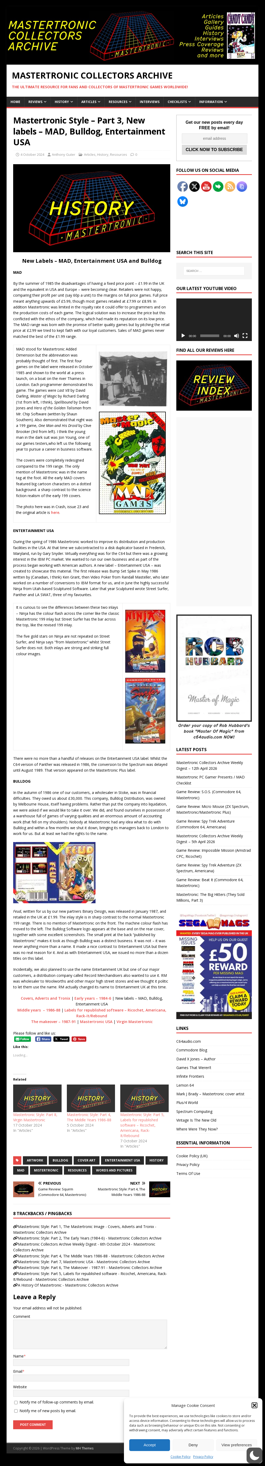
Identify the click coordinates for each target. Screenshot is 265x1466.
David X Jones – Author (196, 1058)
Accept (150, 1445)
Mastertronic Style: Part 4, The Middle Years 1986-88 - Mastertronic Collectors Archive (91, 1255)
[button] (254, 1405)
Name (18, 1356)
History (62, 102)
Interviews (149, 102)
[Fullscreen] (245, 335)
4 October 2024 (32, 154)
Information (211, 102)
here (55, 512)
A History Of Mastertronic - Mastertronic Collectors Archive (68, 1285)
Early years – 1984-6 (92, 998)
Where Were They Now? (197, 1129)
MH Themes (84, 1448)
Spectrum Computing (194, 1111)
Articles (88, 102)
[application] (214, 319)
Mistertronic (46, 1170)
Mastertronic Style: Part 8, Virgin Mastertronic (35, 1117)
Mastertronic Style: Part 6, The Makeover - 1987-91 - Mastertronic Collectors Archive (90, 1267)
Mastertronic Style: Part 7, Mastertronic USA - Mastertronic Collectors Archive (84, 1261)
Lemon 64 (185, 1085)
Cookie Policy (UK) (192, 1155)
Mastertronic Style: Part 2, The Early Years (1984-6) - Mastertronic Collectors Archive (90, 1238)
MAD (20, 1170)
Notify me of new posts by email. (47, 1410)
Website (20, 1386)
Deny (193, 1445)
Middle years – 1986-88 (38, 1010)
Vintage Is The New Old (196, 1120)
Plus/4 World (187, 1102)
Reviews (35, 102)
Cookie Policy (181, 1456)
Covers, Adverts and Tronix (45, 998)
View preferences (237, 1445)
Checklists (177, 102)
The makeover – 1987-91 (53, 1021)
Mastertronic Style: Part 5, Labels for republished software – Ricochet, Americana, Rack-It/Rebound (142, 1125)
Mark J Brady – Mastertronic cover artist (210, 1093)
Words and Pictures (114, 1170)
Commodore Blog (191, 1049)
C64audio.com (188, 1041)
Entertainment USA (122, 1160)
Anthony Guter (63, 154)
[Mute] (236, 335)
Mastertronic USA (96, 1021)
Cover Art (87, 1160)
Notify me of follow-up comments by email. (56, 1402)
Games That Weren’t (193, 1067)
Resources (118, 102)
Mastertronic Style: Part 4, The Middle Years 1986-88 (89, 1117)
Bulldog (60, 1160)
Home (15, 102)
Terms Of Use (188, 1173)
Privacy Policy (203, 1456)
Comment (21, 1316)
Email (17, 1371)
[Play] (183, 335)
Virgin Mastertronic (135, 1021)
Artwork (35, 1160)
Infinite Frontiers (190, 1076)
